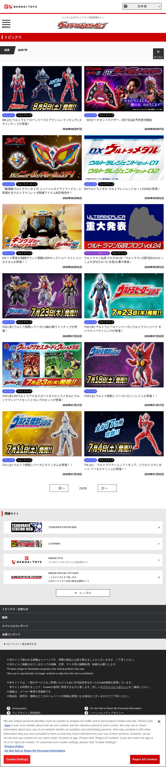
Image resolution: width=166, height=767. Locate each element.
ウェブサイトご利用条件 (26, 712)
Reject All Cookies (144, 759)
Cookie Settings (17, 759)
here (7, 725)
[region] (83, 741)
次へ (104, 488)
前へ (61, 488)
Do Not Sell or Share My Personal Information (115, 708)
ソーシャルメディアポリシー (107, 712)
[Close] (159, 721)
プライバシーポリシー (116, 687)
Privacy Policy (14, 746)
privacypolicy (19, 708)
